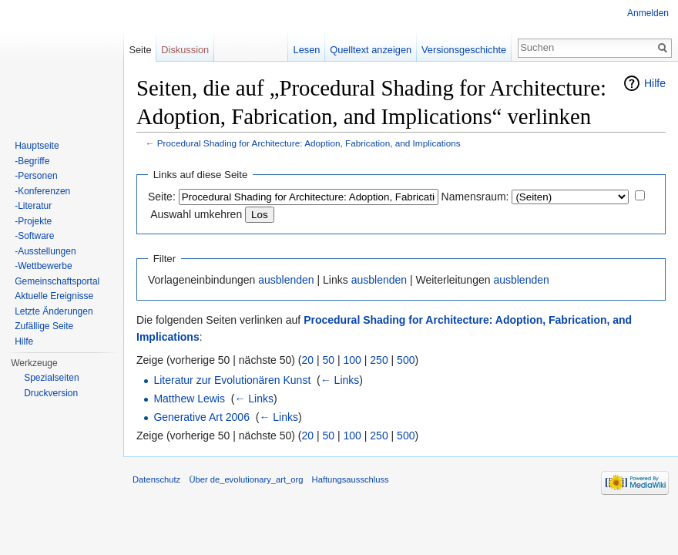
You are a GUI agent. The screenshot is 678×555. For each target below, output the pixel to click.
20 (308, 360)
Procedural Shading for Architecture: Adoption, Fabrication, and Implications (309, 143)
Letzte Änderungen (53, 311)
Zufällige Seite (44, 326)
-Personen (36, 175)
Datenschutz (156, 479)
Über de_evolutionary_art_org (246, 479)
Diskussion (185, 50)
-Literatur (33, 205)
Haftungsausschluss (350, 479)
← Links (340, 380)
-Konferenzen (42, 191)
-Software (34, 235)
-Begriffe (32, 161)
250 (379, 360)
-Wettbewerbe (43, 266)
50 (329, 360)
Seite (140, 50)
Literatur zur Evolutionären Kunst (231, 380)
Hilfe (655, 83)
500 (406, 360)
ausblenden (286, 280)
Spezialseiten (51, 377)
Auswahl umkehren (196, 214)
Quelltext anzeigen (370, 50)
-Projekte (33, 221)
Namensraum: (475, 196)
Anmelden (648, 13)
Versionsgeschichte (463, 50)
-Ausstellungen (45, 251)
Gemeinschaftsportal (57, 281)
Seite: (162, 196)
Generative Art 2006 (201, 417)
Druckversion (51, 393)
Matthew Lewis (189, 398)
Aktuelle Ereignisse (54, 296)
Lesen (307, 50)
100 (352, 360)
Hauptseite (37, 145)
